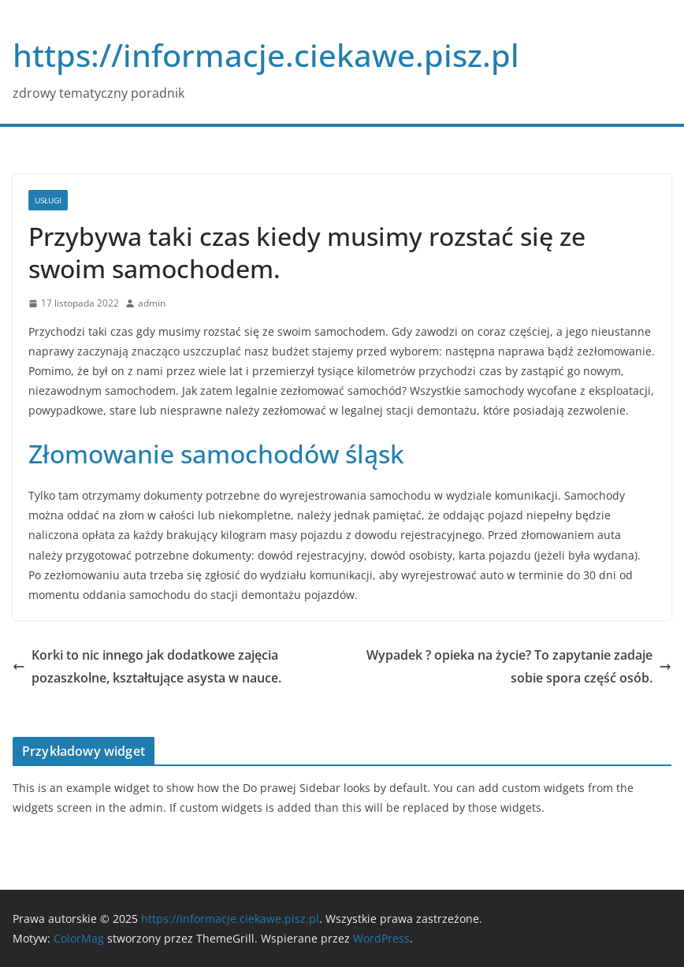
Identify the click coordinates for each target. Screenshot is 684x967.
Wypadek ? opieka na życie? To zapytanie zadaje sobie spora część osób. (518, 666)
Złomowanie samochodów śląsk (216, 453)
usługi (48, 200)
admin (151, 303)
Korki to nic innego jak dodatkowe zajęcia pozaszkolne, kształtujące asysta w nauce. (147, 666)
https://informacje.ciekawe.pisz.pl (266, 54)
